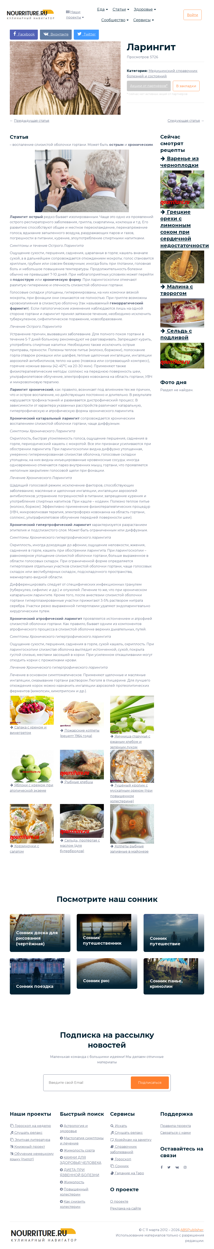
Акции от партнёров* (149, 86)
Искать (118, 1126)
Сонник (119, 1166)
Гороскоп (120, 1159)
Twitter (86, 34)
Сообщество (113, 20)
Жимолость (74, 1182)
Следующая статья (184, 121)
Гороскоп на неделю (30, 1126)
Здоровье (143, 9)
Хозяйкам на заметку (131, 1140)
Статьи (119, 9)
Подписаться (150, 1083)
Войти (192, 15)
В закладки (186, 86)
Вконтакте (56, 34)
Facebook (24, 34)
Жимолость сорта (79, 1150)
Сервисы (142, 20)
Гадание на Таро (127, 1173)
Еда (101, 9)
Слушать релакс (26, 1133)
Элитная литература (30, 1140)
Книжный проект (27, 1147)
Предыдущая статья (31, 121)
